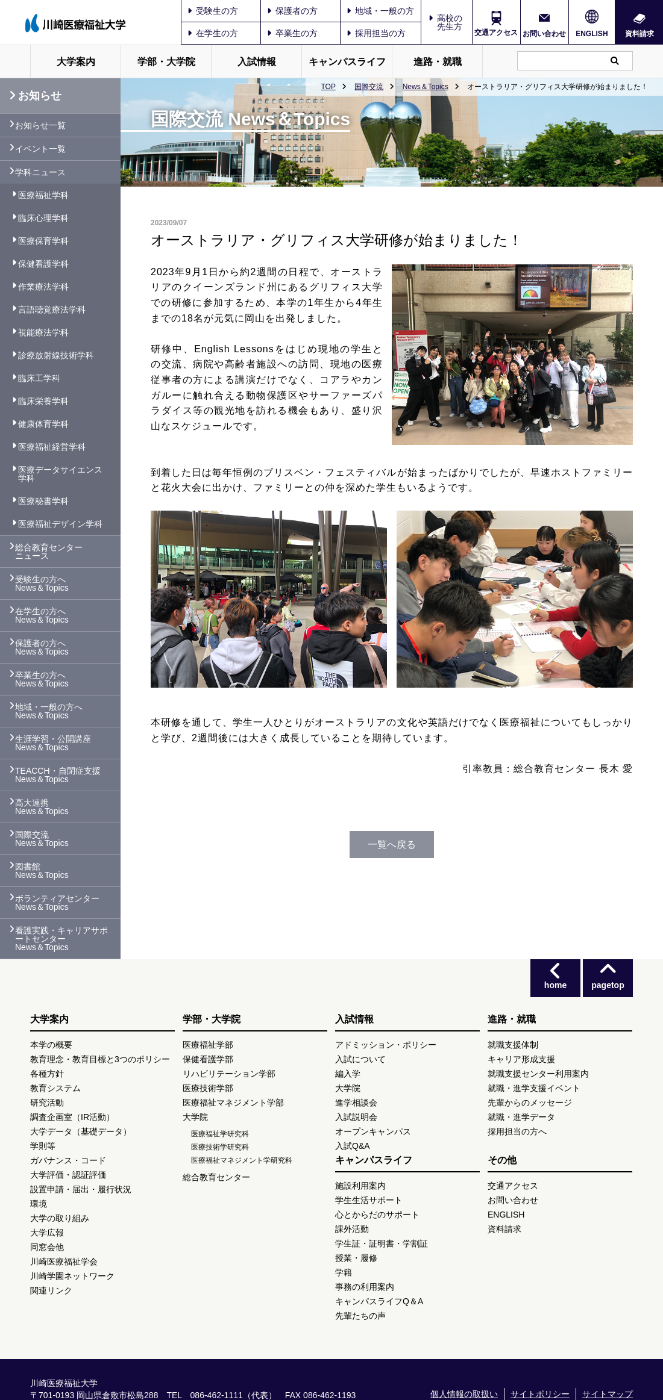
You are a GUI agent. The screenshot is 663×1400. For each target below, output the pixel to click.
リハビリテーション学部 (229, 1073)
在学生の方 (212, 33)
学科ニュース (40, 172)
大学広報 (47, 1232)
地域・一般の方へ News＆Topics (49, 711)
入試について (360, 1059)
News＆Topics (425, 86)
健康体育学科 (43, 424)
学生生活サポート (369, 1200)
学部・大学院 (166, 62)
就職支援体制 (513, 1045)
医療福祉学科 (43, 195)
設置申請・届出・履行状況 (80, 1189)
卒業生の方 (292, 33)
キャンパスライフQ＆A (379, 1301)
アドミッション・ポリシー (385, 1045)
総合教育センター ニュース (49, 552)
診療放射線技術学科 (56, 355)
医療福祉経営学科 (52, 447)
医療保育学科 (43, 241)
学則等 (42, 1146)
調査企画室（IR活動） (72, 1117)
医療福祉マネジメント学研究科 (241, 1160)
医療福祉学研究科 (220, 1134)
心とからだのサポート (377, 1214)
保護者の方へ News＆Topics (42, 647)
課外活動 (352, 1229)
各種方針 (47, 1073)
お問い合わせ (544, 33)
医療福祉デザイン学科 (60, 524)
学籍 (343, 1272)
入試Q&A (352, 1146)
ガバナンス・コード (68, 1160)
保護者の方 (292, 11)
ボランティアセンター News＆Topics (57, 903)
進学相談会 (356, 1102)
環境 (38, 1204)
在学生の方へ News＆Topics (42, 615)
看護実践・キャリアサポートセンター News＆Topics (61, 939)
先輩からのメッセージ (530, 1102)
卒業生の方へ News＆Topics (42, 679)
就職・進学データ (521, 1117)
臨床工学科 (39, 378)
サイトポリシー (540, 1394)
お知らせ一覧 (40, 125)
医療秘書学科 (43, 501)
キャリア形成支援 (521, 1059)
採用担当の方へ (517, 1131)
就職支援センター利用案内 (538, 1073)
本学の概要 (51, 1045)
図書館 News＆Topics (42, 871)
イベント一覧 (40, 149)
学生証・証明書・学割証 (381, 1243)
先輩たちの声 (360, 1316)
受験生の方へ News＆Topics (42, 583)
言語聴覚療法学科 (52, 309)
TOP (328, 86)
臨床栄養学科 (43, 401)
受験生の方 (212, 11)
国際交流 (368, 86)
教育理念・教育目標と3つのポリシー (100, 1059)
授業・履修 (356, 1258)
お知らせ (35, 96)
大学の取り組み (59, 1218)
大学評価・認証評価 (68, 1175)
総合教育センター (216, 1177)
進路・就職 (437, 62)
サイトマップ (607, 1394)
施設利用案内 (360, 1185)
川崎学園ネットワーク (72, 1276)
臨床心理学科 (43, 218)
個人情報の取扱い (464, 1394)
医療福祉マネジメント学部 (233, 1102)
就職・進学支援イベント (534, 1088)
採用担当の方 (376, 33)
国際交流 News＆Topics (42, 839)
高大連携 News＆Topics (42, 807)
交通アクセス (496, 32)
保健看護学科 (43, 264)
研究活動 (47, 1102)
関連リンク (51, 1290)
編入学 (347, 1073)
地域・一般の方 (380, 11)
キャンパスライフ (347, 62)
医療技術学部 (208, 1088)
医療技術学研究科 (220, 1147)
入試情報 (256, 62)
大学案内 (76, 62)
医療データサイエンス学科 (60, 474)
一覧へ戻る (392, 844)
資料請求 (639, 33)
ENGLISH (592, 34)
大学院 (195, 1117)
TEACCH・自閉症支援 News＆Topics (58, 775)
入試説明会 (356, 1117)
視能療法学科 (43, 332)
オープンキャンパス (373, 1131)
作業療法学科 (43, 286)
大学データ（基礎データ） (80, 1131)
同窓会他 (47, 1247)
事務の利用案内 (364, 1287)
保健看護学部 (208, 1059)
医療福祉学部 (208, 1045)
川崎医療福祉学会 (64, 1261)
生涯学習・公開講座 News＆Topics (53, 743)
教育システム (55, 1088)
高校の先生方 (449, 22)
